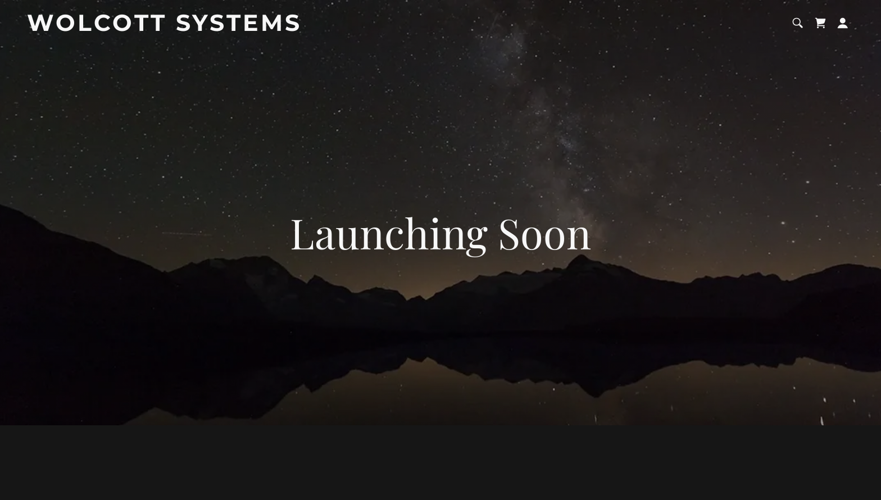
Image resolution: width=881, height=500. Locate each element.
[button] (843, 23)
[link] (171, 26)
